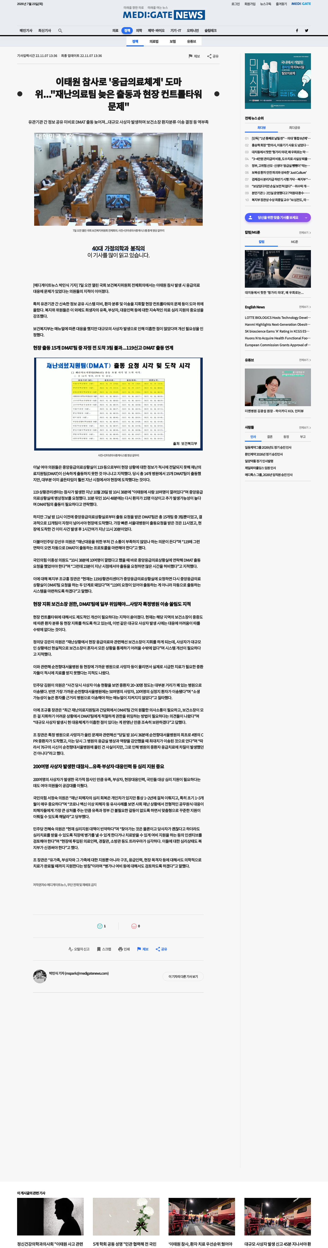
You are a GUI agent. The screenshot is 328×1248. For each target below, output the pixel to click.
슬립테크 (210, 30)
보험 (173, 41)
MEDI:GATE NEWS (164, 13)
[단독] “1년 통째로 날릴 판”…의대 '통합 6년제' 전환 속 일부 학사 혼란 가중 (281, 138)
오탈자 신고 (81, 949)
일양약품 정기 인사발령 (259, 461)
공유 (215, 56)
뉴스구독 (265, 3)
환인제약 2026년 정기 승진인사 (264, 454)
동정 (286, 436)
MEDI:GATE (301, 3)
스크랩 (106, 949)
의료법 (153, 41)
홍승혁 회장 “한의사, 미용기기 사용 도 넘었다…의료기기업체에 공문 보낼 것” (281, 145)
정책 (127, 30)
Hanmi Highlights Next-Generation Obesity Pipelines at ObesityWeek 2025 (278, 324)
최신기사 (44, 30)
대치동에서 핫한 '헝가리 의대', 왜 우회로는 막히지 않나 (281, 152)
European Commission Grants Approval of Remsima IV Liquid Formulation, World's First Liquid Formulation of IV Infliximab (278, 345)
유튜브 (191, 41)
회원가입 (249, 3)
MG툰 (294, 241)
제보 (197, 56)
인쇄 (127, 949)
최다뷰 (261, 127)
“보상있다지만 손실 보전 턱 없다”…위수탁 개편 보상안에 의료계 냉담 (281, 186)
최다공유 (294, 127)
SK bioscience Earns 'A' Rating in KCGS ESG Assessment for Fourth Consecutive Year (278, 331)
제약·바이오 (156, 30)
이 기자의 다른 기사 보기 (183, 976)
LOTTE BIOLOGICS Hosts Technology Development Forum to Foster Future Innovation (278, 317)
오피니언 (193, 30)
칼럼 (261, 241)
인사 (253, 436)
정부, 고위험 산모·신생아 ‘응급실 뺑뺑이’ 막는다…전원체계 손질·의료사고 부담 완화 (281, 165)
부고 (302, 436)
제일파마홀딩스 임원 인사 (260, 468)
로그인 (235, 3)
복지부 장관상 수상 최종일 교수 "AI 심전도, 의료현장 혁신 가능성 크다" (281, 199)
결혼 (269, 436)
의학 (139, 30)
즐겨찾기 (281, 3)
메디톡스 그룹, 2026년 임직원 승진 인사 (268, 474)
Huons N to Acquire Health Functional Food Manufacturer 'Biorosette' (278, 338)
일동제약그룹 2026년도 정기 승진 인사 (268, 447)
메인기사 (26, 30)
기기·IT (175, 30)
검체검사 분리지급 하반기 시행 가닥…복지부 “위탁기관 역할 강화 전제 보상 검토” (281, 179)
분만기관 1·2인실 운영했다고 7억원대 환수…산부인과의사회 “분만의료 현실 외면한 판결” (281, 193)
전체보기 (303, 232)
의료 (115, 30)
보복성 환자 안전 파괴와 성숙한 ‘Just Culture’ (279, 172)
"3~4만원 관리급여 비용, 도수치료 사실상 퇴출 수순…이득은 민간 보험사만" (281, 158)
